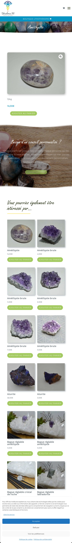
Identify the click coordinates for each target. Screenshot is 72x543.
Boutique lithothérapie (36, 19)
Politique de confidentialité (43, 539)
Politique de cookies (25, 539)
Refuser (36, 527)
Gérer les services (8, 514)
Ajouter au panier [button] (20, 260)
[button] (61, 56)
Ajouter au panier (23, 113)
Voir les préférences (36, 534)
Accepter (36, 521)
